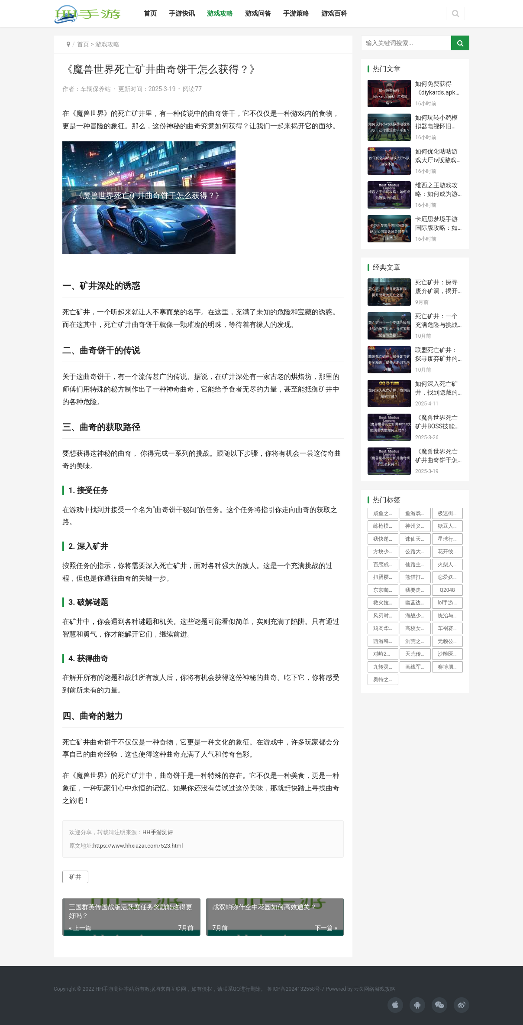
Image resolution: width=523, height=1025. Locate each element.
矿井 (75, 876)
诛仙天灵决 (417, 539)
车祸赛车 (448, 628)
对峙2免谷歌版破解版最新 (385, 654)
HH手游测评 (157, 832)
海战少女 (415, 616)
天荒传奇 (415, 654)
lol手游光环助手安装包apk (450, 603)
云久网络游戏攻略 (374, 989)
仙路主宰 (415, 564)
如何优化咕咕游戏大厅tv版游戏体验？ (438, 160)
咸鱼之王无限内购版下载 (385, 513)
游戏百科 (334, 13)
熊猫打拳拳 (417, 577)
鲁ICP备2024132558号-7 (295, 989)
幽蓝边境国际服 (417, 603)
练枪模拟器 (385, 526)
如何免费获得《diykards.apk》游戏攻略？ (438, 92)
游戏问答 (258, 13)
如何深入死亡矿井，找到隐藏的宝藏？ (436, 392)
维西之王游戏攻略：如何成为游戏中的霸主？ (436, 194)
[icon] (395, 1005)
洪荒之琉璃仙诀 (417, 641)
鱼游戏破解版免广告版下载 (417, 513)
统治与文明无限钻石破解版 (450, 616)
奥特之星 (383, 679)
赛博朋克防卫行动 (450, 667)
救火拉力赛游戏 (385, 603)
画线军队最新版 (417, 667)
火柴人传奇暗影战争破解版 (450, 564)
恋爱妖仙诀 (450, 577)
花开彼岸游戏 (450, 551)
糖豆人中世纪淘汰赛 (450, 526)
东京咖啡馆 (385, 590)
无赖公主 (448, 641)
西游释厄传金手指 (385, 641)
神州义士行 (417, 526)
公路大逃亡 (417, 551)
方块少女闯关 (385, 551)
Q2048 (447, 590)
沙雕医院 (448, 654)
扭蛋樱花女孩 (385, 577)
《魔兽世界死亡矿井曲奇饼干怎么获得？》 (436, 460)
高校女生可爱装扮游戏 (417, 628)
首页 (150, 13)
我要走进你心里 (417, 590)
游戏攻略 (220, 13)
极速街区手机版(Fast (450, 513)
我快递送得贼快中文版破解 (385, 539)
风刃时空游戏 (385, 616)
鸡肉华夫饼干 (385, 628)
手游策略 (296, 13)
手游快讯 (182, 13)
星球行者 (448, 539)
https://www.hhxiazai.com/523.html (138, 845)
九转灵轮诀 (385, 667)
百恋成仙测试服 (385, 564)
